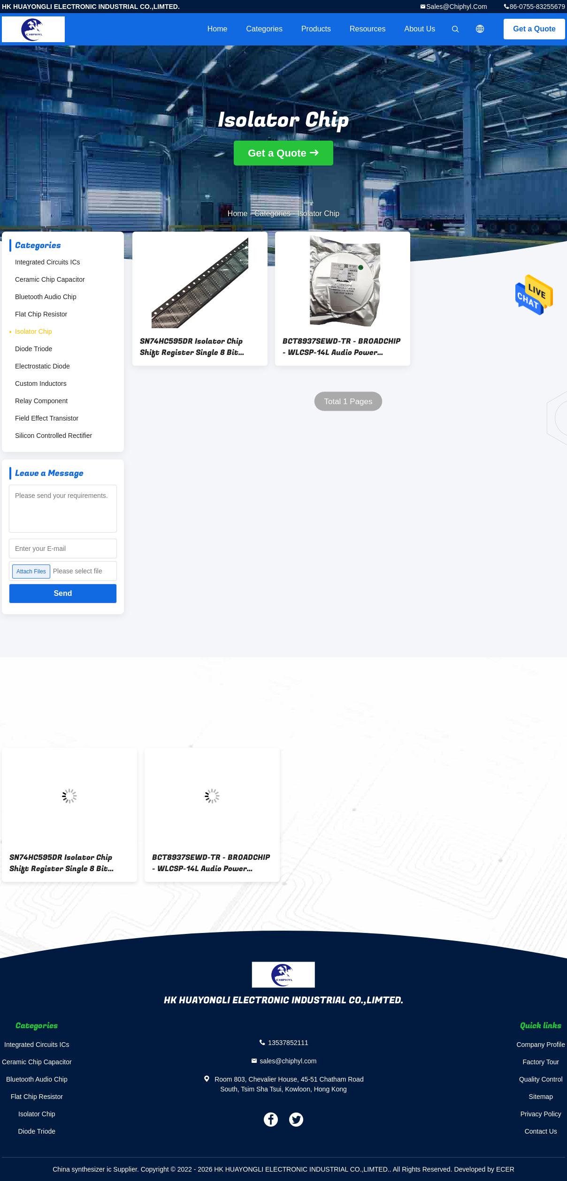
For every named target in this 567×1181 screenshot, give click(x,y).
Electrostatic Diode (42, 366)
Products (316, 29)
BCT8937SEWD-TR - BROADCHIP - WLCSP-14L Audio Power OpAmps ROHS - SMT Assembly (341, 347)
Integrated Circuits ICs (47, 262)
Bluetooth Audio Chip (46, 297)
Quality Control (541, 1079)
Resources (367, 29)
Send (63, 593)
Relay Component (41, 401)
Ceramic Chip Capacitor (50, 279)
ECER (505, 1169)
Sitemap (541, 1096)
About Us (420, 29)
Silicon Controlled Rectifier (53, 435)
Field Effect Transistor (46, 418)
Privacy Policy (541, 1114)
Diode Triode (33, 349)
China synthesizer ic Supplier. (97, 1169)
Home (217, 29)
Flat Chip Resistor (41, 314)
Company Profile (541, 1044)
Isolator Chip (33, 331)
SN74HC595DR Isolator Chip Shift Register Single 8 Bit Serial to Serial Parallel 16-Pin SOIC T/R (196, 347)
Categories (264, 29)
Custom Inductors (41, 383)
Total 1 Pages (348, 401)
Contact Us (541, 1131)
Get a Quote (534, 29)
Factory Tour (540, 1062)
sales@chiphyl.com (456, 6)
